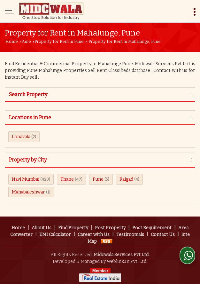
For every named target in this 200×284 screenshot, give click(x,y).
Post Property (110, 228)
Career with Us (94, 234)
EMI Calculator (55, 234)
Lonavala (21, 136)
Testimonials (130, 234)
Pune (26, 41)
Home (11, 41)
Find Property (73, 228)
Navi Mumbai (25, 179)
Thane (67, 179)
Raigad (126, 179)
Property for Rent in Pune (59, 41)
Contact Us (163, 234)
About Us (41, 228)
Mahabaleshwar (28, 192)
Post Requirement (152, 228)
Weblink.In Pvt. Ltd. (127, 261)
